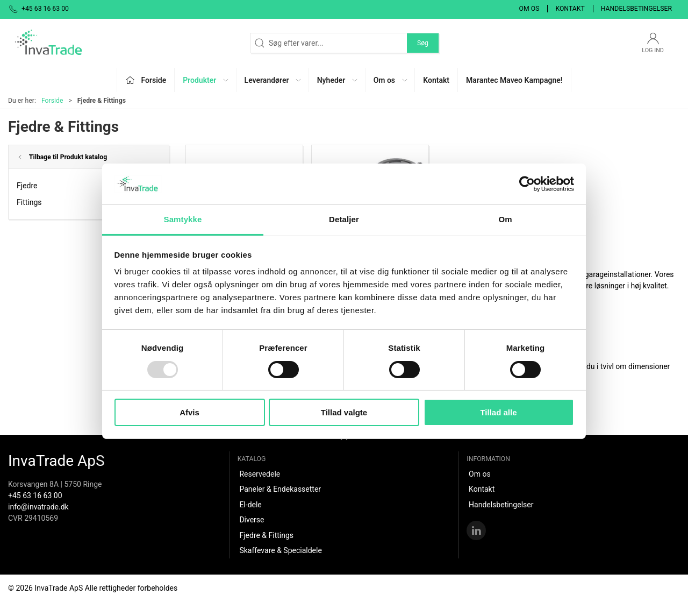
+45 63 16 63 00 (35, 495)
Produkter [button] (206, 80)
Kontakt (569, 8)
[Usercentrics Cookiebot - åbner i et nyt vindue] (527, 184)
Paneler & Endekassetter (280, 489)
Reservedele (259, 474)
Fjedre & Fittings (266, 535)
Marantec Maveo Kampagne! (514, 80)
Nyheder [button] (338, 80)
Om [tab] (505, 219)
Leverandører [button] (274, 80)
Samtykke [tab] (183, 219)
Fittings (29, 202)
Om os (529, 8)
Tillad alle (498, 412)
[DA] (48, 43)
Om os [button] (391, 80)
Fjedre (27, 185)
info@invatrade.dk (38, 506)
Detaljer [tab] (344, 219)
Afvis (189, 412)
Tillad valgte (344, 412)
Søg (422, 43)
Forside (52, 100)
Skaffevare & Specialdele (280, 550)
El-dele (250, 504)
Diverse (251, 519)
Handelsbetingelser (636, 8)
